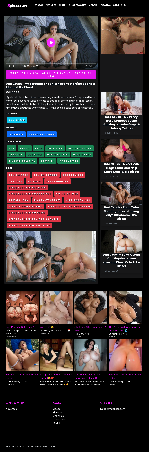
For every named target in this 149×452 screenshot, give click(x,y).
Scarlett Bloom (42, 134)
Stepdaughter (57, 181)
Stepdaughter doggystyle (30, 194)
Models (93, 5)
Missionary (82, 154)
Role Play (55, 148)
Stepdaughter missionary (29, 225)
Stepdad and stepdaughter (69, 206)
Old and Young (80, 148)
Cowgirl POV (19, 200)
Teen (38, 148)
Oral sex (15, 181)
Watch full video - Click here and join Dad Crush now (51, 74)
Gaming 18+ (119, 5)
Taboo (25, 148)
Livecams (105, 5)
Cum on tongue (45, 175)
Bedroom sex (73, 175)
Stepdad (34, 181)
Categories (79, 5)
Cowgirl (47, 161)
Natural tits (57, 154)
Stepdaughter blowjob (27, 187)
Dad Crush (17, 120)
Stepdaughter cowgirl (27, 212)
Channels (64, 5)
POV (12, 148)
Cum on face (18, 175)
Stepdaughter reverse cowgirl (34, 219)
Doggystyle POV (47, 200)
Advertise (11, 409)
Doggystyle (68, 161)
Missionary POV (77, 200)
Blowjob (35, 154)
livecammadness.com (112, 409)
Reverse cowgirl (22, 161)
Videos (39, 5)
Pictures (51, 5)
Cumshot (16, 154)
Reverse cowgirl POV (25, 206)
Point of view (67, 194)
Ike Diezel (16, 134)
